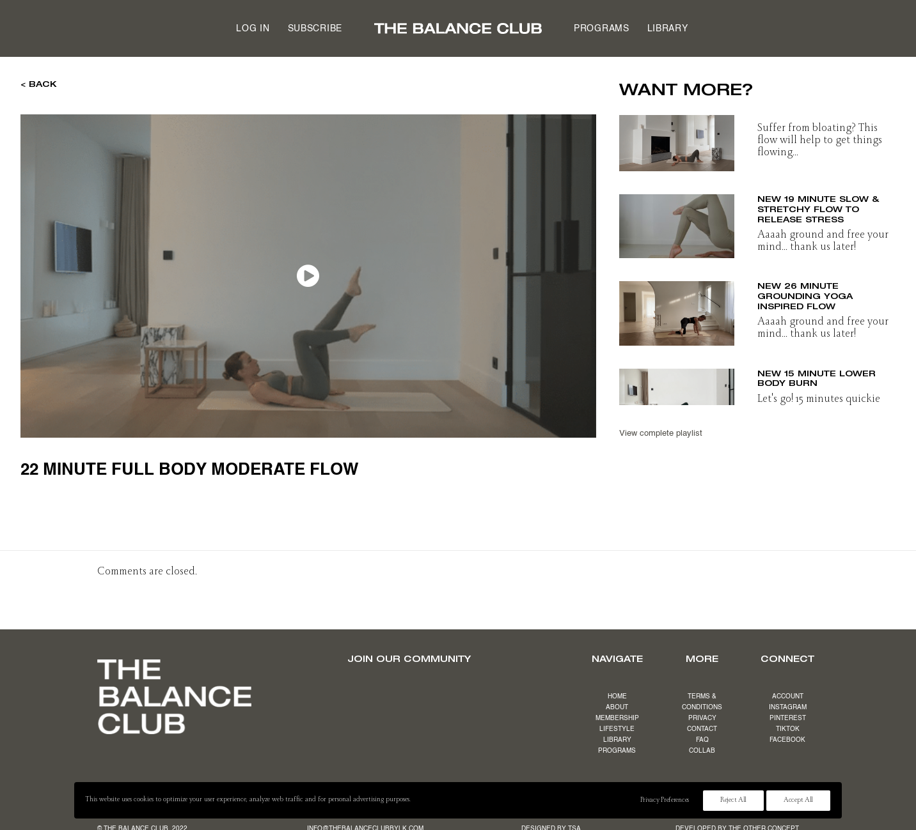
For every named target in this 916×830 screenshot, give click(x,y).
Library (667, 28)
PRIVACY (702, 718)
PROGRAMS (617, 751)
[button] (676, 139)
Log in (252, 28)
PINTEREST (788, 718)
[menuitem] (252, 28)
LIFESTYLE (617, 729)
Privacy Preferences (664, 800)
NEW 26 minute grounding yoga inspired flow (805, 296)
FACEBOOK (787, 740)
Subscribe (315, 28)
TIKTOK (788, 729)
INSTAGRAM (788, 707)
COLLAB (702, 751)
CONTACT (702, 729)
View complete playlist (660, 433)
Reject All (733, 800)
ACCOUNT (787, 696)
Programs (601, 28)
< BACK (38, 84)
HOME (617, 696)
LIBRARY (617, 740)
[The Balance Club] (458, 28)
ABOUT (617, 707)
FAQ (702, 740)
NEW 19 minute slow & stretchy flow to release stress (818, 209)
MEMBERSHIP (617, 718)
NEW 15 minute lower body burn (816, 378)
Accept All (798, 800)
